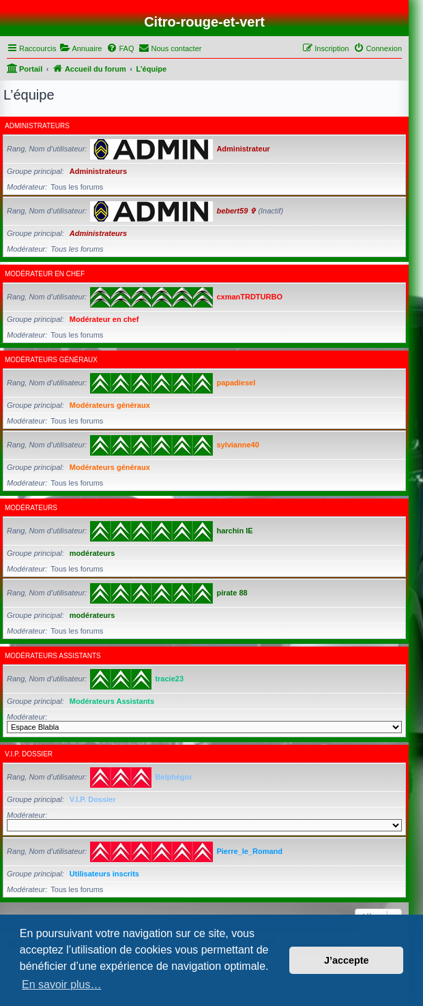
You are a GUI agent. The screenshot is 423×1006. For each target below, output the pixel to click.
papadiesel (235, 383)
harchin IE (234, 531)
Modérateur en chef (45, 274)
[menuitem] (80, 48)
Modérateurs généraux (51, 360)
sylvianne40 (237, 445)
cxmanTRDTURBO (249, 297)
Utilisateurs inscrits (104, 874)
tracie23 (169, 679)
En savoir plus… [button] (62, 984)
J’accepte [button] (346, 960)
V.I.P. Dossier (29, 754)
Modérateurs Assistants (53, 656)
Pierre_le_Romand (249, 851)
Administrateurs (37, 126)
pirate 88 (231, 593)
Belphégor (173, 777)
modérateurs (31, 508)
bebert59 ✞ (236, 211)
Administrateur (242, 149)
